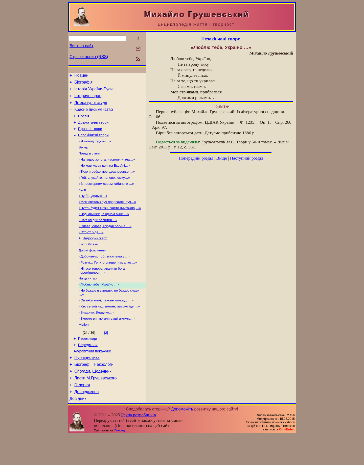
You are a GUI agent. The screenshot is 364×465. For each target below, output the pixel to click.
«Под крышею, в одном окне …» (104, 228)
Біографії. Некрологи (93, 391)
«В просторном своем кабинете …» (106, 195)
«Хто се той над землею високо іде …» (109, 327)
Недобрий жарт (95, 254)
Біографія (83, 84)
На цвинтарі (88, 297)
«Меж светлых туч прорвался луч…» (107, 215)
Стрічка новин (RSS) (89, 57)
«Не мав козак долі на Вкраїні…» (104, 175)
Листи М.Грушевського (95, 406)
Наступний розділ (246, 158)
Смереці (119, 460)
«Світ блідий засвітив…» (98, 235)
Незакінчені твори (93, 143)
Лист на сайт (82, 46)
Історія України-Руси (93, 91)
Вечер (83, 156)
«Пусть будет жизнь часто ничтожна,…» (110, 221)
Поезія (83, 121)
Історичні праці (88, 99)
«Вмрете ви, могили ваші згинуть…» (107, 341)
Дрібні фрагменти (92, 267)
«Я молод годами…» (95, 149)
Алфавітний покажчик (92, 376)
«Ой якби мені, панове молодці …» (106, 321)
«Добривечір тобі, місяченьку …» (104, 274)
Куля (82, 202)
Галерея (82, 413)
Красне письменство (93, 114)
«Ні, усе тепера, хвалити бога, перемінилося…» (102, 289)
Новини (81, 76)
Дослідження (86, 421)
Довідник (78, 429)
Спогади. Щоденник (92, 398)
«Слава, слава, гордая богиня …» (105, 241)
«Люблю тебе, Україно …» (99, 304)
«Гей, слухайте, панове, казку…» (104, 189)
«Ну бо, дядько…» (93, 208)
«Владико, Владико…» (96, 334)
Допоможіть (182, 439)
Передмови (88, 369)
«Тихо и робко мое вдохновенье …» (107, 182)
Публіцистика (87, 383)
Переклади (87, 362)
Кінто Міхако (88, 261)
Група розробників (138, 445)
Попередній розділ (196, 158)
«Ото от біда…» (91, 248)
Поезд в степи (90, 162)
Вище (221, 158)
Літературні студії (90, 106)
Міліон (84, 347)
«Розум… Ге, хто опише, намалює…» (108, 280)
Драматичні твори (93, 128)
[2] (106, 355)
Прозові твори (90, 136)
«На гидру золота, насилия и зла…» (107, 169)
